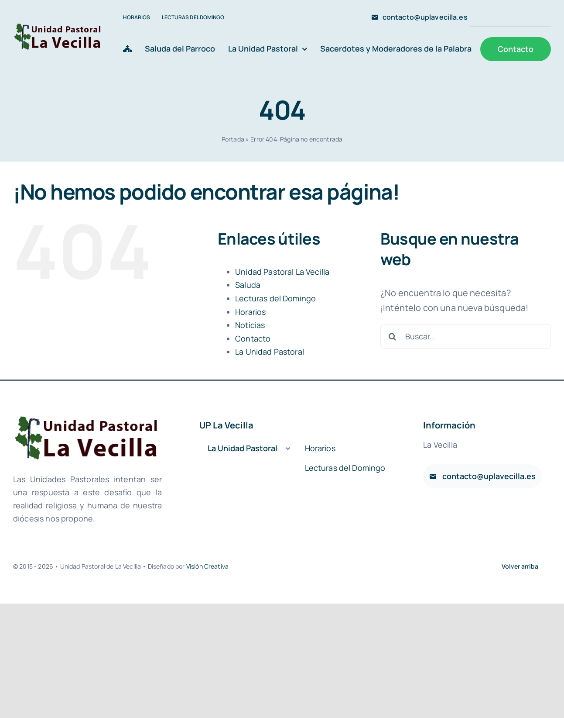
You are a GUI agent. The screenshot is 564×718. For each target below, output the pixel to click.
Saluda (247, 285)
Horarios (250, 312)
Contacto (252, 338)
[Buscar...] (465, 336)
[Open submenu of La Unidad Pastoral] (288, 449)
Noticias (250, 325)
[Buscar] (392, 336)
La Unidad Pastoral (269, 351)
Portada (233, 139)
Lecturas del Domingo (275, 298)
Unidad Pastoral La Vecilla (282, 271)
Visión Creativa (207, 566)
